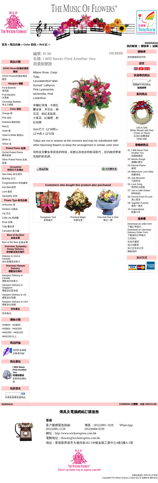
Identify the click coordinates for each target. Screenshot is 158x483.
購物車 (145, 46)
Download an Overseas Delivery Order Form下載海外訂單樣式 (139, 232)
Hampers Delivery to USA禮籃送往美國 (15, 303)
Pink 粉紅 (7, 117)
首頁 (4, 44)
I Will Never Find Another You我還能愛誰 (139, 153)
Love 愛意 (7, 191)
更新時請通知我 (20, 374)
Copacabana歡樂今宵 (137, 210)
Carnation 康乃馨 (10, 231)
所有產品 (6, 313)
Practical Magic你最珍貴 (78, 218)
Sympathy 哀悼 (9, 196)
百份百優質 (133, 241)
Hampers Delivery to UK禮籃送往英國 (14, 296)
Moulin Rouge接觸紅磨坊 (138, 160)
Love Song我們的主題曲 (138, 185)
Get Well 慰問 (9, 187)
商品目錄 (15, 44)
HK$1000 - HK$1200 (12, 332)
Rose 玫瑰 (7, 222)
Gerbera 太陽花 (10, 209)
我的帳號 (132, 46)
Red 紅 (43, 44)
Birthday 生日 (8, 178)
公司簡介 (132, 238)
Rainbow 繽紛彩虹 (11, 122)
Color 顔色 (29, 44)
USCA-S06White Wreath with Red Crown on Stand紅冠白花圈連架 (141, 131)
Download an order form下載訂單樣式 (140, 225)
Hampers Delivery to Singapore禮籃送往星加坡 (12, 288)
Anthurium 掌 (8, 204)
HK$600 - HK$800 (11, 325)
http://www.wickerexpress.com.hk (75, 433)
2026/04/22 (151, 43)
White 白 (6, 139)
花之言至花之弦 (135, 248)
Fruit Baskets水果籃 (8, 96)
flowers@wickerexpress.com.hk (80, 438)
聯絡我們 (132, 251)
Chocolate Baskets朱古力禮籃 (11, 103)
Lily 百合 (6, 213)
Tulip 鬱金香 (8, 226)
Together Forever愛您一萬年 (140, 204)
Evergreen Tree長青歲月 (48, 218)
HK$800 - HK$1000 (12, 328)
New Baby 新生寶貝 (12, 174)
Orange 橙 (7, 113)
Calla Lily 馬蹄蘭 (10, 217)
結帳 (155, 46)
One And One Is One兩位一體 (107, 218)
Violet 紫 (6, 130)
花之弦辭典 (133, 245)
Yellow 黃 (7, 144)
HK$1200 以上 (9, 336)
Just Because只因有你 (138, 179)
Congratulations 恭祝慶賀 (15, 183)
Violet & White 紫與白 (13, 135)
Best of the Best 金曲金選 (15, 242)
